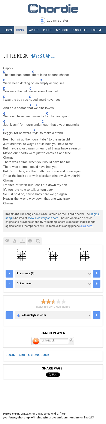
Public (47, 30)
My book (62, 30)
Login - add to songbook (27, 355)
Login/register (57, 20)
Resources (79, 30)
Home (9, 30)
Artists (34, 30)
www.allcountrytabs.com (43, 218)
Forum (96, 30)
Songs (20, 30)
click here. (86, 226)
